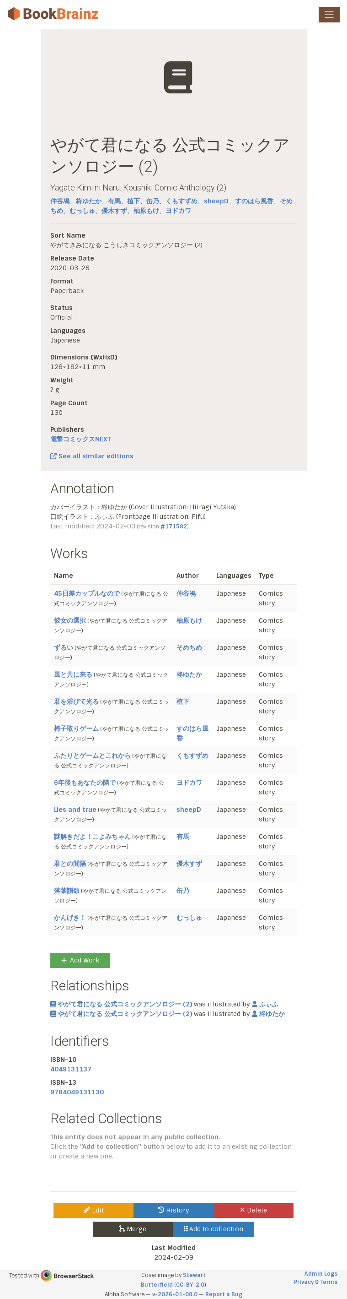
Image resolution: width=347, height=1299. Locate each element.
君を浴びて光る (76, 701)
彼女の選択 (70, 620)
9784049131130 (77, 1092)
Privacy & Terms (315, 1282)
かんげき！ (70, 917)
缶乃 (152, 201)
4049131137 (70, 1069)
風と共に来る (73, 674)
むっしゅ (82, 211)
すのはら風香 (254, 201)
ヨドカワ (178, 211)
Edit (94, 1210)
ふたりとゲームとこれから (92, 755)
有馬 (114, 201)
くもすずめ (181, 201)
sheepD (216, 201)
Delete (253, 1210)
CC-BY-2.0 (190, 1284)
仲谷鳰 (59, 201)
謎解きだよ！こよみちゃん (92, 836)
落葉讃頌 (67, 890)
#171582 (173, 526)
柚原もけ (146, 211)
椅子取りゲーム (76, 728)
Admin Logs (320, 1273)
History (173, 1210)
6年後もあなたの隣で (85, 782)
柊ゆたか (88, 201)
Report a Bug (223, 1294)
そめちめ (189, 647)
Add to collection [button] (214, 1229)
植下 (133, 201)
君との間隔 (70, 863)
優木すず (114, 211)
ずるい (63, 647)
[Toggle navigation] (329, 14)
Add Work (80, 960)
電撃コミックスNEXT (80, 439)
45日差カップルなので (87, 593)
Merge (132, 1229)
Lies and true (75, 809)
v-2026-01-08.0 (175, 1294)
